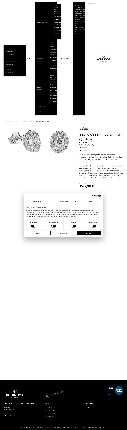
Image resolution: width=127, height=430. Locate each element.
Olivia (53, 95)
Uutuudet (91, 4)
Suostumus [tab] (37, 201)
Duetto (39, 111)
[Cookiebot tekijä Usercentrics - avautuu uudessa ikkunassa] (93, 195)
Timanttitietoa (10, 57)
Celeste (84, 9)
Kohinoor (8, 49)
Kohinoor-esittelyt (11, 61)
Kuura (53, 90)
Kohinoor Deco (41, 106)
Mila (83, 23)
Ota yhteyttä (9, 72)
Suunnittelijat (9, 51)
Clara (53, 82)
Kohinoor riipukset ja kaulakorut (40, 55)
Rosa (50, 98)
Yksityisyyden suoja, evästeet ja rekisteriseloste (58, 427)
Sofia (57, 30)
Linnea (50, 93)
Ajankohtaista (9, 64)
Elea (83, 13)
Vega (80, 34)
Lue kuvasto (49, 417)
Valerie (53, 101)
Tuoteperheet (65, 58)
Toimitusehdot (9, 69)
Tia (57, 33)
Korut (29, 58)
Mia (53, 93)
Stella (53, 98)
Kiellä (38, 233)
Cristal (57, 14)
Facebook (89, 407)
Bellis (50, 82)
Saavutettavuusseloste (79, 427)
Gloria (57, 19)
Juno (57, 22)
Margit (57, 25)
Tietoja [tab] (90, 201)
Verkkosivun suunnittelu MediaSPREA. (97, 427)
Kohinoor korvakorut (40, 88)
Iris (50, 90)
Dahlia (50, 85)
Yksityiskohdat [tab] (63, 201)
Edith (53, 85)
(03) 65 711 (8, 415)
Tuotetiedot (86, 150)
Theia (50, 101)
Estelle (50, 87)
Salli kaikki (88, 233)
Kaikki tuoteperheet (79, 6)
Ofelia (57, 27)
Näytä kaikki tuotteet (56, 9)
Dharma (57, 16)
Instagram (89, 410)
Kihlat (38, 109)
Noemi (50, 95)
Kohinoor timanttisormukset (42, 21)
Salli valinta (63, 233)
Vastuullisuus (9, 54)
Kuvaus (84, 147)
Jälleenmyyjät (9, 67)
